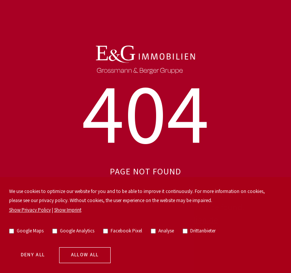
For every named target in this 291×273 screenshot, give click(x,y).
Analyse (162, 231)
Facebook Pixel (122, 231)
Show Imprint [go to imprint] (67, 210)
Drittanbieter (199, 231)
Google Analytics (73, 231)
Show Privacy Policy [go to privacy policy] (30, 210)
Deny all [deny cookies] (33, 255)
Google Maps (26, 231)
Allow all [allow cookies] (85, 255)
